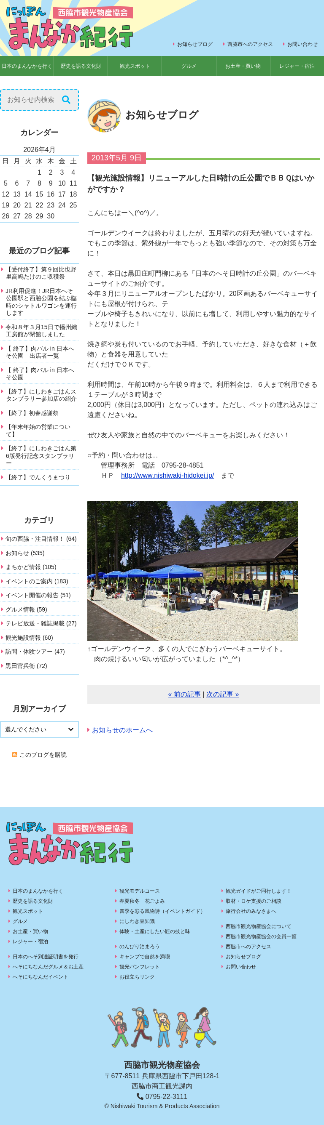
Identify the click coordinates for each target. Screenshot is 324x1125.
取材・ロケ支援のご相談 (253, 901)
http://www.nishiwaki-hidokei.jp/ (167, 475)
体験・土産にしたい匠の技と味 (154, 931)
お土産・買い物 (243, 66)
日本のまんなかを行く (27, 66)
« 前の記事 (184, 694)
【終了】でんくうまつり (37, 477)
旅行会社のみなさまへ (251, 911)
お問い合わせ (302, 44)
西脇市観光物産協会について (259, 926)
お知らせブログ (195, 44)
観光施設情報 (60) (29, 637)
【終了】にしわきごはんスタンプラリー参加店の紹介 (41, 395)
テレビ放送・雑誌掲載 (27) (41, 623)
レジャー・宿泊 (30, 941)
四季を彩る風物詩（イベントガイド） (162, 911)
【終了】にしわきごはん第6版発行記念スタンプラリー (40, 455)
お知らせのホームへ (122, 730)
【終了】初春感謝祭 (32, 413)
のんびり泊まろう (139, 946)
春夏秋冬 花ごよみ (142, 901)
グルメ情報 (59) (26, 609)
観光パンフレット (139, 967)
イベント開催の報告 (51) (38, 595)
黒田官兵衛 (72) (26, 665)
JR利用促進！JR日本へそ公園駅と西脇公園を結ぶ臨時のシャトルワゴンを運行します (41, 301)
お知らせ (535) (25, 553)
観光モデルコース (139, 891)
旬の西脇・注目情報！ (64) (41, 538)
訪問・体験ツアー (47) (35, 651)
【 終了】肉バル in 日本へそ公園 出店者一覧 (39, 352)
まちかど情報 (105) (31, 567)
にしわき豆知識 (137, 921)
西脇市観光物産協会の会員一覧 (261, 936)
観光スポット (135, 66)
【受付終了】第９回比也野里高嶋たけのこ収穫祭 (40, 273)
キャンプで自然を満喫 (144, 957)
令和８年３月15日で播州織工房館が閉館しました (41, 331)
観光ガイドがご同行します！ (259, 891)
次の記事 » (222, 694)
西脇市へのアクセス (250, 44)
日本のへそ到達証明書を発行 (45, 957)
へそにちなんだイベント (40, 977)
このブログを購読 (43, 754)
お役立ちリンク (137, 977)
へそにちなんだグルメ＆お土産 (48, 967)
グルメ (189, 66)
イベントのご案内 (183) (36, 581)
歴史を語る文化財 (81, 66)
